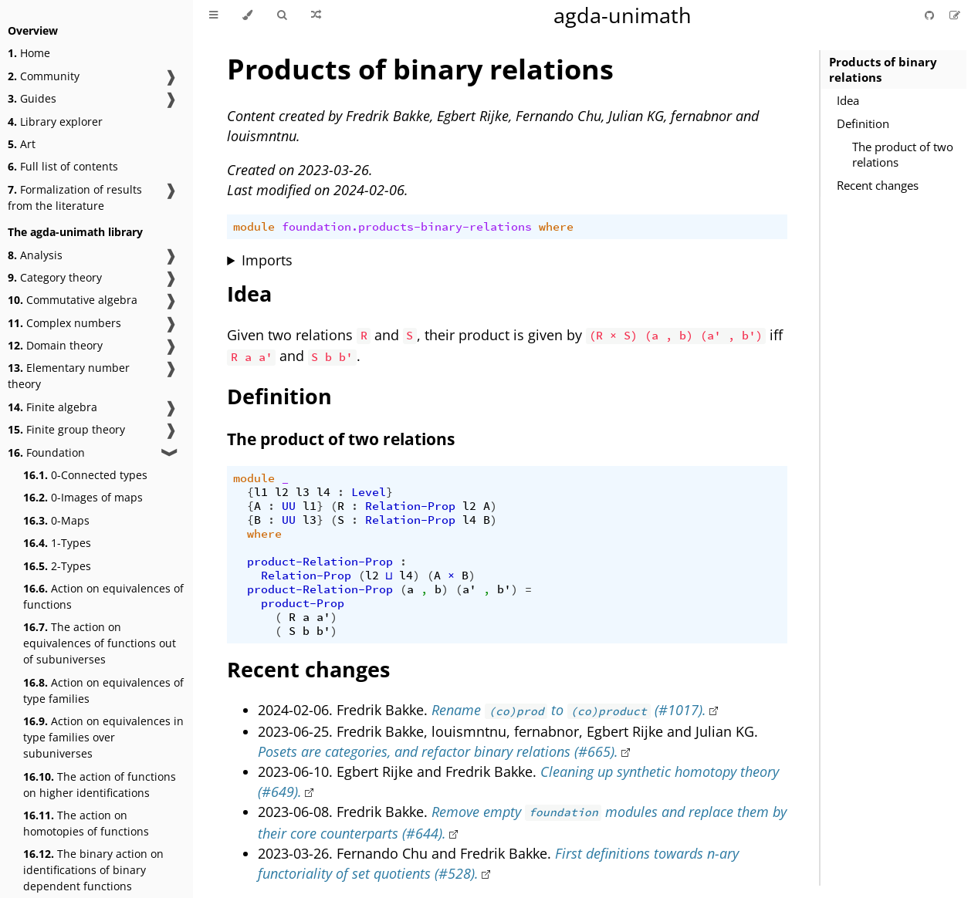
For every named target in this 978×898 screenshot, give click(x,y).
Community (44, 76)
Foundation (46, 452)
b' (504, 589)
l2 (282, 492)
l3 (303, 492)
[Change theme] (247, 15)
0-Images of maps (83, 497)
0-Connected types (85, 475)
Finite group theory (66, 429)
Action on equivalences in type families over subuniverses (103, 737)
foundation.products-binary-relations (407, 227)
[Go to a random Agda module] (316, 15)
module (254, 227)
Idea (848, 100)
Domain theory (55, 345)
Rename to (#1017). (568, 710)
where (556, 227)
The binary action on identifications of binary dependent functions (93, 869)
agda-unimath (622, 15)
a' (469, 589)
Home (29, 53)
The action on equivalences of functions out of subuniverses (99, 643)
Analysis (35, 255)
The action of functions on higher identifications (99, 784)
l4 (323, 492)
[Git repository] (931, 15)
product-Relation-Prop (320, 562)
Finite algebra (52, 407)
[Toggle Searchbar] (282, 15)
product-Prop (302, 603)
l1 (261, 492)
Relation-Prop (410, 506)
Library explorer (55, 121)
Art (22, 144)
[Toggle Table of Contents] (213, 15)
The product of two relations (902, 154)
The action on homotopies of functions (86, 823)
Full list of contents (63, 166)
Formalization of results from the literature (75, 197)
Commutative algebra (72, 299)
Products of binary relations (883, 69)
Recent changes (878, 185)
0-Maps (56, 520)
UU (289, 506)
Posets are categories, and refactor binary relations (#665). (438, 751)
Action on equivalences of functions (103, 596)
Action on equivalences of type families (103, 690)
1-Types (57, 542)
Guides (32, 98)
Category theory (55, 277)
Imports (267, 260)
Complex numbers (64, 323)
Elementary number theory (69, 375)
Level (368, 492)
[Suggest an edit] (954, 15)
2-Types (57, 566)
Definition (863, 123)
